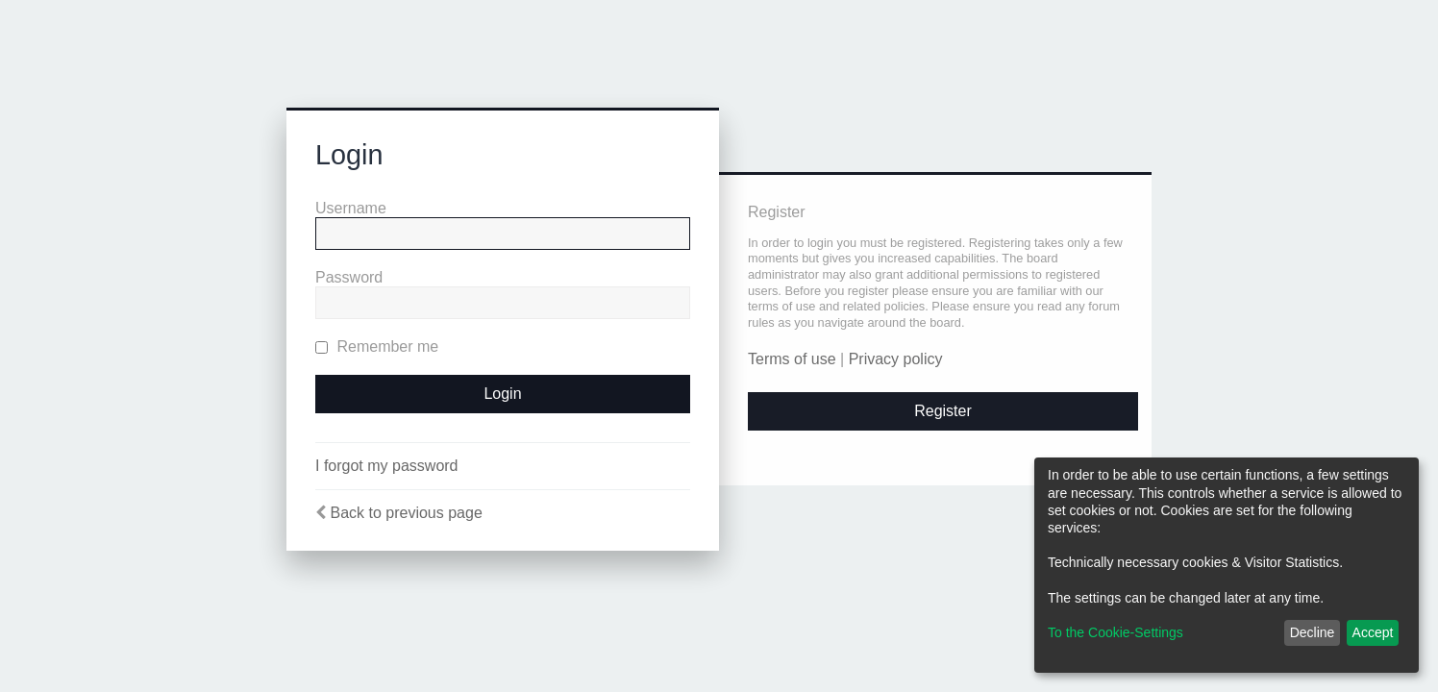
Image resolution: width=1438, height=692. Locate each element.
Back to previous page (406, 513)
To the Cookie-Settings (1115, 632)
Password (349, 277)
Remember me (376, 346)
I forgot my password (387, 465)
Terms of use (792, 359)
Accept (1373, 632)
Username (350, 208)
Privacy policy (896, 359)
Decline (1312, 632)
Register (943, 411)
